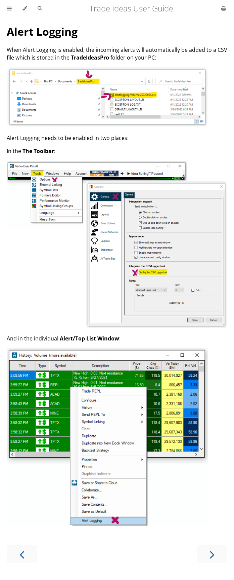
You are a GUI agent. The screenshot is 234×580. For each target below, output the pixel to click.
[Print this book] (224, 8)
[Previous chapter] (22, 554)
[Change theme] (24, 8)
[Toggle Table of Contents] (9, 8)
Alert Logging (42, 31)
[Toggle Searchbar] (39, 8)
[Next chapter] (212, 554)
